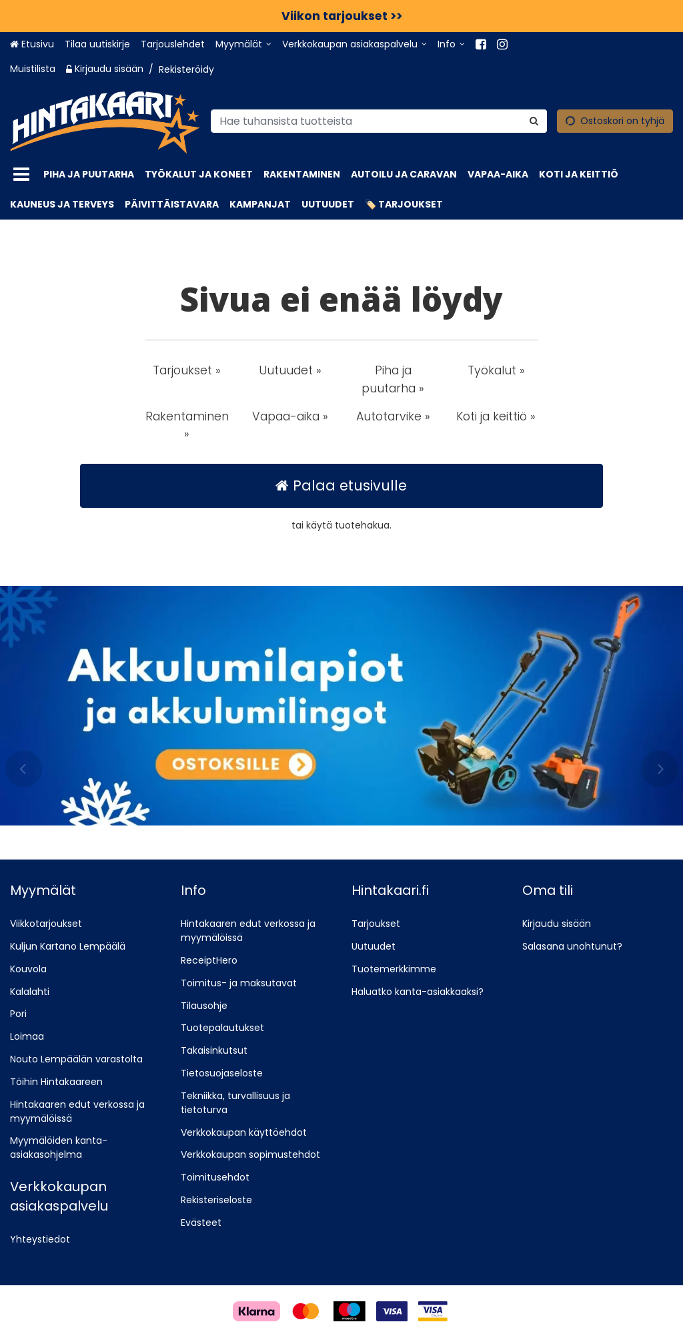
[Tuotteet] (21, 174)
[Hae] (534, 120)
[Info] (451, 44)
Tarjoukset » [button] (187, 370)
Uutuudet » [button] (290, 370)
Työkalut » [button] (496, 370)
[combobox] (379, 120)
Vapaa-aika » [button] (290, 416)
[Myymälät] (243, 44)
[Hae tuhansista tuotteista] (379, 120)
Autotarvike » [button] (393, 416)
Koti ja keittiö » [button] (496, 416)
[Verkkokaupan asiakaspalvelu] (354, 44)
